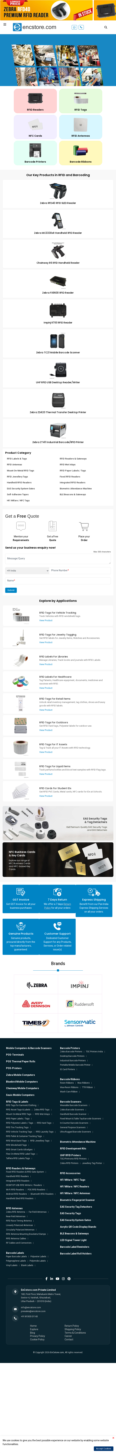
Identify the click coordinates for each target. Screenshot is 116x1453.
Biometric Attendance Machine (76, 488)
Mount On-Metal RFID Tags (20, 470)
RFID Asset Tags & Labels (18, 1109)
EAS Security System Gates (21, 488)
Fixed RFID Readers (70, 476)
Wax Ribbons (83, 1083)
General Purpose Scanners (73, 1127)
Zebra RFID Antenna (15, 1212)
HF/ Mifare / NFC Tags (18, 500)
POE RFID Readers (36, 1189)
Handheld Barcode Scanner (73, 1114)
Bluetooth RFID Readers (42, 1194)
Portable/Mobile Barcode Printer (75, 1065)
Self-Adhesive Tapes (18, 494)
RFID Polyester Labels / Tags (19, 1123)
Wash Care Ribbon (69, 1091)
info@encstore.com (31, 1307)
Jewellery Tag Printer (92, 1163)
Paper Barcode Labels (16, 1256)
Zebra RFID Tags (42, 1109)
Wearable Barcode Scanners (73, 1105)
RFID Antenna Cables (16, 1238)
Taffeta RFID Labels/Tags (18, 1158)
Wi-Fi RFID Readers (15, 1189)
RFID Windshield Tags (16, 1145)
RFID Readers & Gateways (73, 458)
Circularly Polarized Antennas (20, 1230)
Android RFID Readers (16, 1194)
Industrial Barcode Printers (73, 1060)
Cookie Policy (37, 1339)
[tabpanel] (58, 60)
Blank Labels (27, 1265)
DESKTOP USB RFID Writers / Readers (24, 1185)
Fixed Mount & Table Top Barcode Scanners (80, 1118)
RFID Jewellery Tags (17, 476)
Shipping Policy (73, 1329)
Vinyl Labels (11, 1265)
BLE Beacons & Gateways (73, 494)
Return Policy (72, 1325)
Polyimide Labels (38, 1261)
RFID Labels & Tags (17, 458)
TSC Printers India (94, 1051)
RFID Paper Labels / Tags (73, 470)
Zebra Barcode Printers (71, 1051)
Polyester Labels (38, 1256)
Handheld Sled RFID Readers (19, 1198)
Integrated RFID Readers (72, 482)
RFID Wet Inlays (67, 464)
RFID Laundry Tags (44, 1132)
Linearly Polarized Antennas (19, 1225)
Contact (69, 1339)
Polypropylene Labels (16, 1261)
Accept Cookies (103, 1448)
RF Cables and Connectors (19, 1243)
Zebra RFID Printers (69, 1163)
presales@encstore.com (33, 1311)
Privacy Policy (37, 1336)
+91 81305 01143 (29, 1316)
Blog (32, 1332)
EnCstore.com (57, 1352)
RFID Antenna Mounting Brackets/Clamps (26, 1234)
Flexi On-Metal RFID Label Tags (20, 1154)
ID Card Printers (67, 1069)
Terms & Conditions (75, 1332)
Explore (34, 1329)
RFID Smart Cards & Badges (19, 1149)
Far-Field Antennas (38, 1212)
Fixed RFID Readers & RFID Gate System (25, 1172)
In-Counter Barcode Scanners (74, 1123)
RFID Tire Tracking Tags (17, 1127)
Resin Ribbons (67, 1083)
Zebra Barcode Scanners (72, 1109)
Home (33, 1325)
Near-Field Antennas (15, 1216)
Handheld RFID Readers (19, 482)
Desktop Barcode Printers (72, 1056)
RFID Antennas (14, 464)
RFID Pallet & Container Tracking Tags (24, 1136)
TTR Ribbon (87, 1087)
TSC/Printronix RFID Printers (73, 1159)
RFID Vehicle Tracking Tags (19, 1132)
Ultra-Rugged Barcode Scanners (75, 1132)
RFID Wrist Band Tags (16, 1141)
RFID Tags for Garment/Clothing (21, 1105)
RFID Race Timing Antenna (19, 1221)
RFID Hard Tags (44, 1123)
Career (68, 1336)
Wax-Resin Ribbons (69, 1087)
